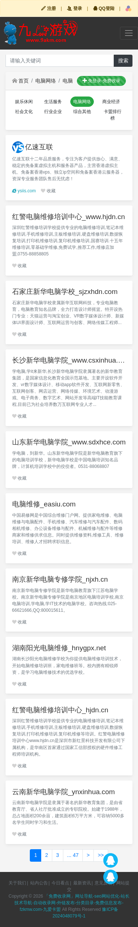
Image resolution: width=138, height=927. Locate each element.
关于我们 (17, 883)
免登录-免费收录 (101, 80)
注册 (48, 8)
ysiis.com (24, 190)
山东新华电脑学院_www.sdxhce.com (69, 442)
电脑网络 (45, 81)
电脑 (68, 81)
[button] (128, 8)
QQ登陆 (103, 8)
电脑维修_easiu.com (44, 504)
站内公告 (39, 883)
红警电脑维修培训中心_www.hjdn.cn (68, 217)
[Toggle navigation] (129, 33)
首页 (20, 81)
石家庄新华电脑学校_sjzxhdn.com (65, 291)
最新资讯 (82, 883)
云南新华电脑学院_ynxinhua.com (63, 792)
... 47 (72, 855)
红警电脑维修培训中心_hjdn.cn (60, 710)
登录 (74, 8)
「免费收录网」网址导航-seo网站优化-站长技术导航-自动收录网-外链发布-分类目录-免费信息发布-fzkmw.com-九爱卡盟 (71, 903)
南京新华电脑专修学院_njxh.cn (60, 579)
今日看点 (60, 883)
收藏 (48, 190)
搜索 (123, 60)
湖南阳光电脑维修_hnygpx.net (59, 648)
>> (101, 855)
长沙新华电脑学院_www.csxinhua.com (69, 360)
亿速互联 (39, 147)
